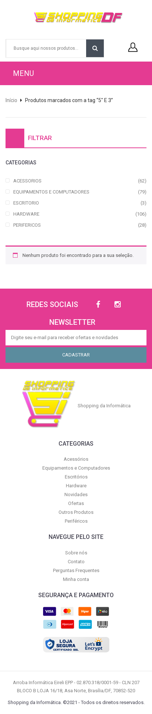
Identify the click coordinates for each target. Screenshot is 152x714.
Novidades (76, 494)
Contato (76, 561)
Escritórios (76, 477)
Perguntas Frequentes (76, 570)
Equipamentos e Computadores (76, 468)
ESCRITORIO (26, 203)
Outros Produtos (76, 512)
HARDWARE (26, 214)
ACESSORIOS (27, 181)
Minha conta (76, 579)
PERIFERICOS (27, 225)
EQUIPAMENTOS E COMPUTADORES (51, 192)
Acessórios (76, 459)
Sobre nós (76, 552)
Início (11, 100)
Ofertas (76, 503)
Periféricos (76, 521)
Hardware (76, 485)
